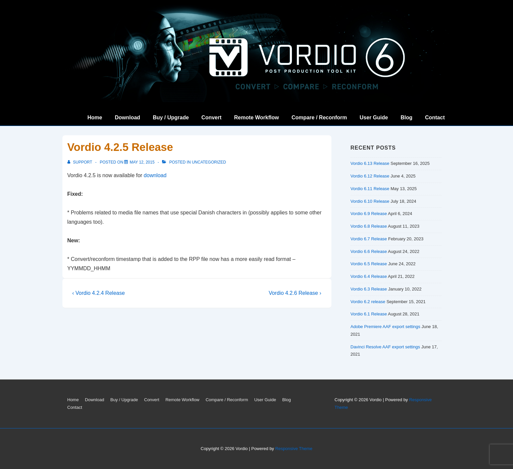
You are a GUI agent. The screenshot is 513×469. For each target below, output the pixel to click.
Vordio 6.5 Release (369, 263)
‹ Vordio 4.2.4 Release (98, 293)
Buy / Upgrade (171, 117)
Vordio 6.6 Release (369, 251)
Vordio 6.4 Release (369, 276)
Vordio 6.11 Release (370, 188)
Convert (211, 117)
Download (127, 117)
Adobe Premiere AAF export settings (385, 326)
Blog (406, 117)
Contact (435, 117)
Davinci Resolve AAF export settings (385, 346)
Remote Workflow (256, 117)
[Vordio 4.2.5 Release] (141, 162)
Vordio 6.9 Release (369, 213)
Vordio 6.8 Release (369, 226)
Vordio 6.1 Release (369, 313)
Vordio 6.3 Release (369, 289)
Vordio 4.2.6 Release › (295, 293)
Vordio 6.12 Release (370, 176)
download (155, 175)
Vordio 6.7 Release (369, 238)
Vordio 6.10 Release (370, 201)
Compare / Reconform (319, 117)
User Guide (374, 117)
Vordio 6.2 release (368, 301)
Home (94, 117)
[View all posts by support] (80, 162)
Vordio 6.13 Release (370, 163)
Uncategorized (209, 162)
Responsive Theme (293, 448)
